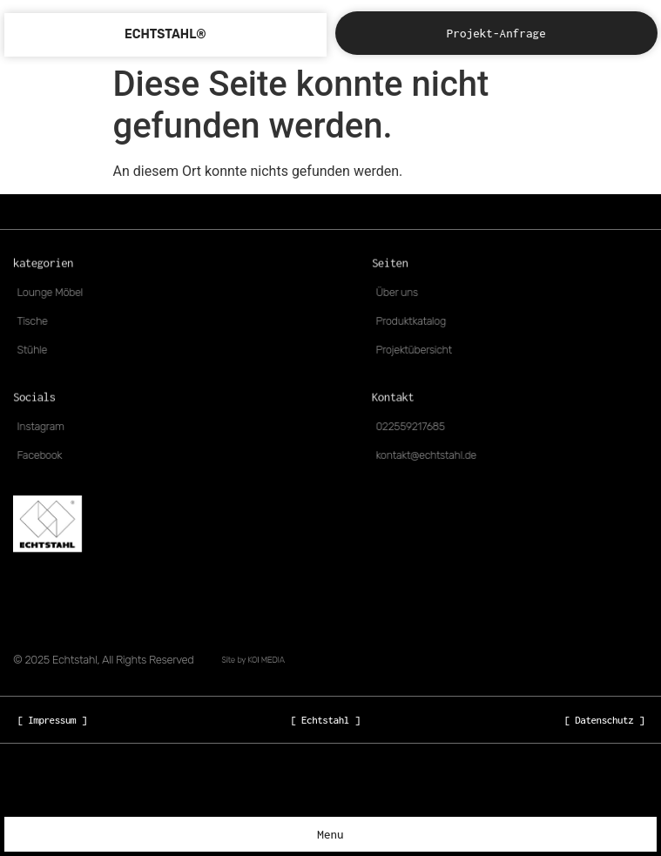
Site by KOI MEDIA (253, 660)
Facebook (44, 455)
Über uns (401, 292)
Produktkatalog (415, 321)
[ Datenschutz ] (604, 719)
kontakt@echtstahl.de (429, 455)
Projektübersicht (418, 350)
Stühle (37, 350)
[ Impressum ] (51, 719)
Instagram (45, 427)
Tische (37, 321)
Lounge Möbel (54, 292)
